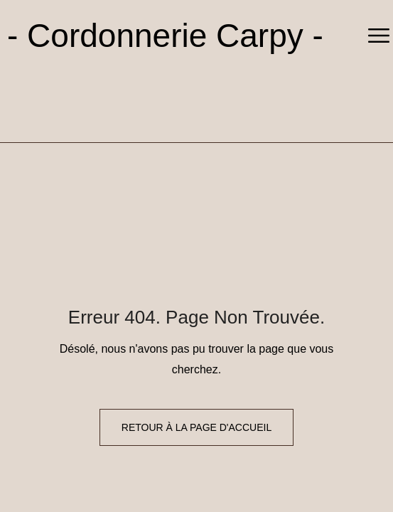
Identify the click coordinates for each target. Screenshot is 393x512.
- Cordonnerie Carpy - (165, 35)
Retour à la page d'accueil (196, 427)
